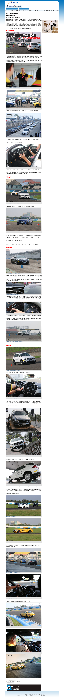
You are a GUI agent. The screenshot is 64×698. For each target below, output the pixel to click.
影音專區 (17, 10)
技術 (27, 10)
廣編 (12, 10)
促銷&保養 (30, 10)
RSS (27, 8)
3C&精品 (44, 10)
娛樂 (47, 10)
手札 (53, 10)
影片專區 (16, 8)
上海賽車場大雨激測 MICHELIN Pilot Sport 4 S (14, 681)
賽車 (39, 10)
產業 (25, 10)
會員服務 (20, 8)
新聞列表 (11, 8)
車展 (23, 10)
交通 (51, 10)
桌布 (24, 8)
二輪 (41, 10)
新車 (14, 10)
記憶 (20, 5)
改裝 (37, 10)
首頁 (7, 8)
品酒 (49, 10)
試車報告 (20, 10)
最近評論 (56, 10)
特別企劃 (34, 10)
